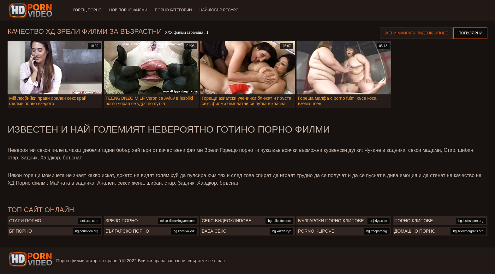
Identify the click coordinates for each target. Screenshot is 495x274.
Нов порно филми (128, 10)
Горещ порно (87, 10)
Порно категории (173, 10)
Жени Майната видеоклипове (416, 33)
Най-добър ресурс (219, 10)
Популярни (470, 33)
